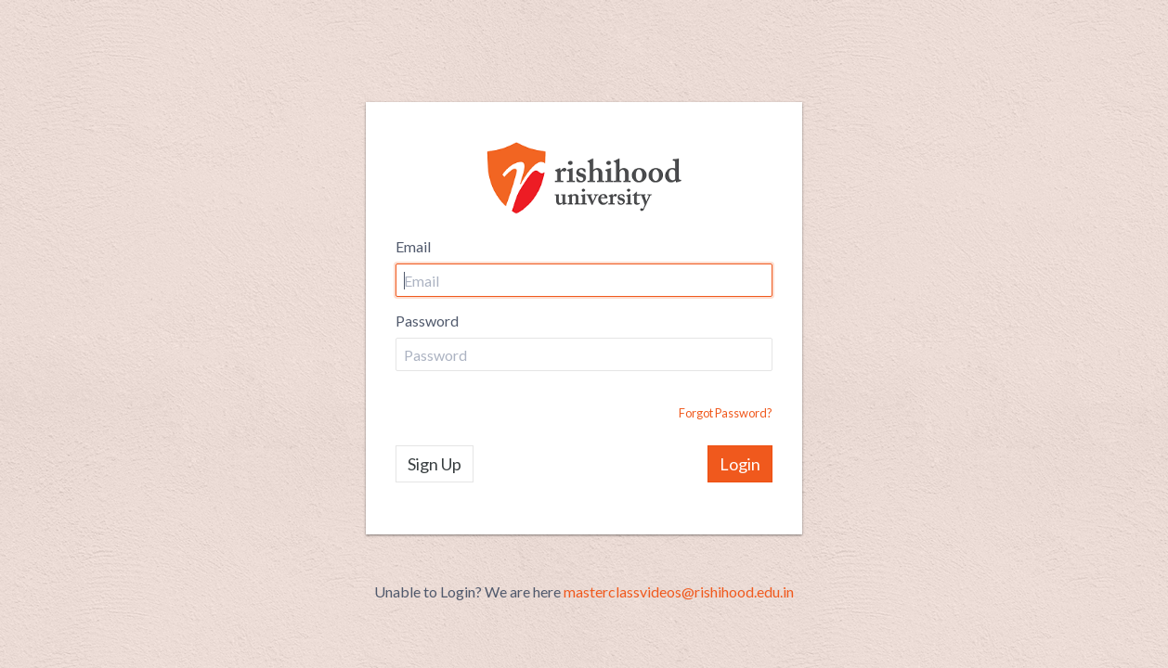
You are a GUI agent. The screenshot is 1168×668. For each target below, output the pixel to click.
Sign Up (434, 464)
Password (427, 320)
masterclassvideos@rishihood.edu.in (679, 591)
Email (413, 246)
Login (740, 464)
